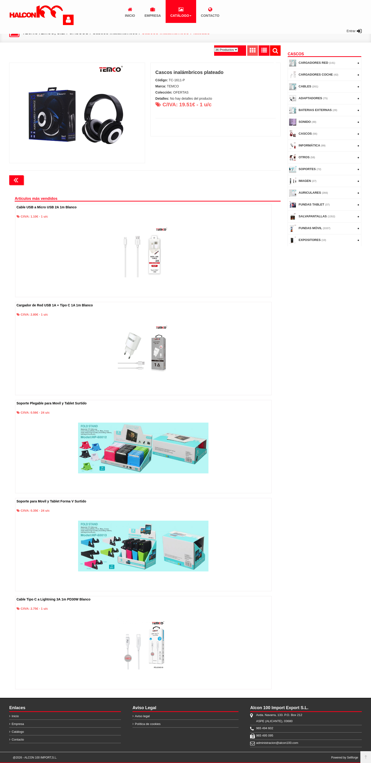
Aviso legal (142, 716)
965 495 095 (264, 735)
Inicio (15, 716)
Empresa (18, 724)
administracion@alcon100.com (277, 743)
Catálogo (18, 731)
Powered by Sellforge (344, 757)
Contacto (18, 739)
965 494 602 (264, 728)
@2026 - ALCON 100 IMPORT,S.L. (35, 757)
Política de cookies (147, 724)
